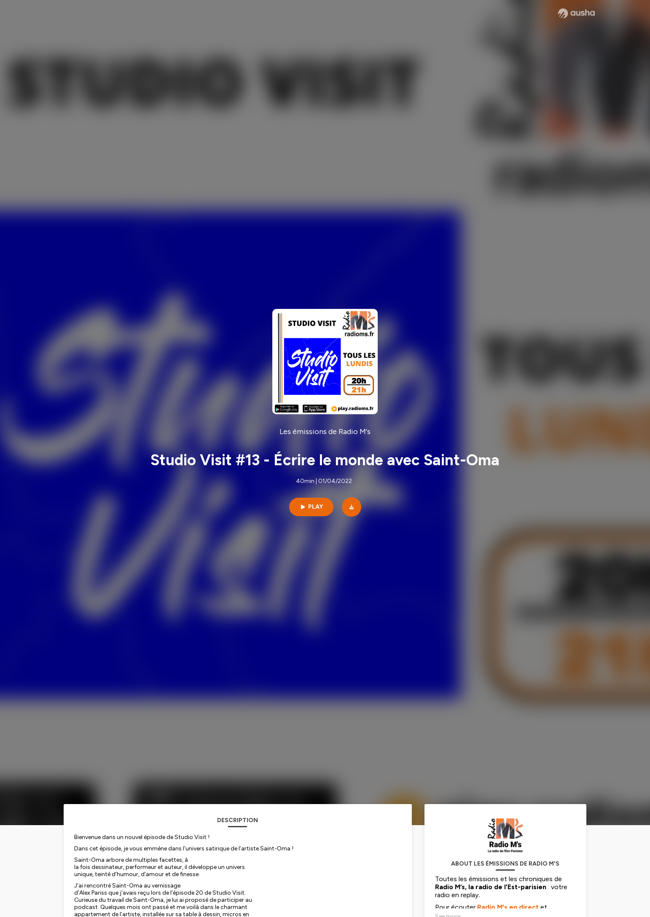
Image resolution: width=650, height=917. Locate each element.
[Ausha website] (576, 13)
